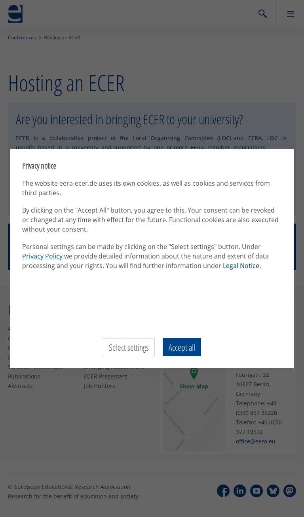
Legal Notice (241, 265)
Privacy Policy (42, 256)
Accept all (182, 347)
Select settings (129, 347)
